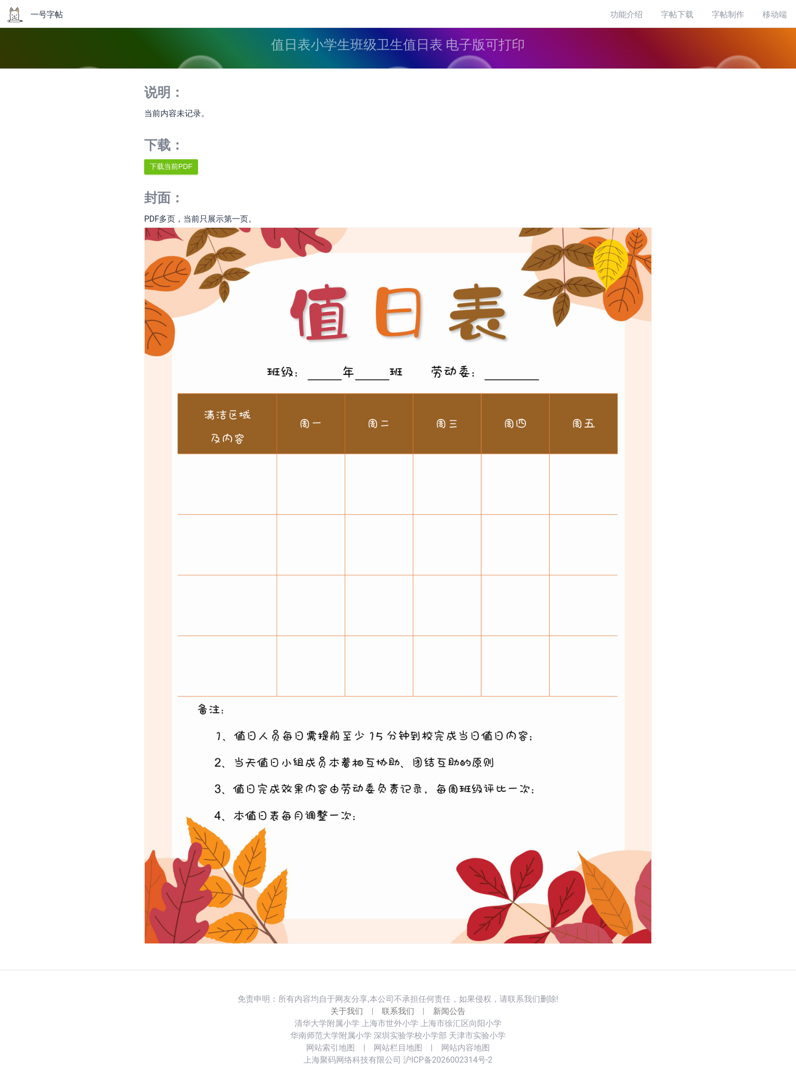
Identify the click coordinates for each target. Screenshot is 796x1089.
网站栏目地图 (398, 1047)
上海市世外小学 (389, 1023)
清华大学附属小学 (326, 1023)
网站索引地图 (330, 1047)
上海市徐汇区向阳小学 (461, 1023)
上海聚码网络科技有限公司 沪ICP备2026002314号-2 (398, 1060)
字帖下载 (677, 14)
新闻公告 (449, 1011)
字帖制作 (728, 14)
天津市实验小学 (477, 1035)
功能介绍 (626, 14)
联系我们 (398, 1011)
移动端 (774, 14)
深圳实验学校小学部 (410, 1035)
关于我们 (346, 1011)
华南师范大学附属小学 (331, 1035)
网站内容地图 (465, 1047)
